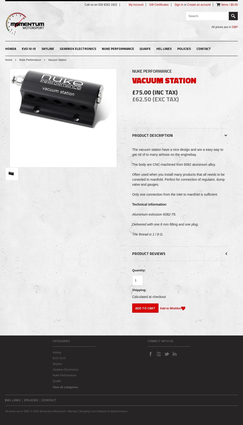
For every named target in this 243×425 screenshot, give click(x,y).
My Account (136, 4)
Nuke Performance (118, 48)
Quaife (145, 48)
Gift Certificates (159, 4)
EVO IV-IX (29, 48)
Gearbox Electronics (78, 48)
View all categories (65, 387)
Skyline (48, 48)
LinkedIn (175, 354)
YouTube (158, 354)
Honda (10, 48)
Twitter (166, 354)
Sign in (178, 4)
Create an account (198, 4)
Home (8, 59)
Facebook (150, 354)
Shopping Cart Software (93, 411)
